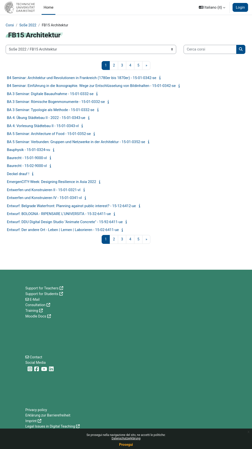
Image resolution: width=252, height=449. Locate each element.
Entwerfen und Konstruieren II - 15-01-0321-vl (43, 190)
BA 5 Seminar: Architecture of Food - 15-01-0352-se (49, 134)
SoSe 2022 (28, 25)
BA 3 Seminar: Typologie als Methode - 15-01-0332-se (50, 110)
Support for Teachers (42, 288)
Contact (36, 357)
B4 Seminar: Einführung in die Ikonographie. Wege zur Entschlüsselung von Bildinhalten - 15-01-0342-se (91, 86)
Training (31, 310)
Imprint (31, 421)
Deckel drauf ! (18, 174)
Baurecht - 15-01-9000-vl (27, 158)
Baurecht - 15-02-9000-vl (27, 166)
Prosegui (126, 445)
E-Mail (35, 299)
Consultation (35, 305)
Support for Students (42, 294)
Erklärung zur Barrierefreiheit (48, 415)
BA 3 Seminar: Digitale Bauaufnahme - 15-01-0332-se (50, 94)
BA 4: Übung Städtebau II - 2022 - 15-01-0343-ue (46, 118)
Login (240, 7)
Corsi (10, 25)
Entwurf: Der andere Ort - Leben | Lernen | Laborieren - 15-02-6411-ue (63, 230)
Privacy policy (36, 410)
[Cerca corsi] (210, 49)
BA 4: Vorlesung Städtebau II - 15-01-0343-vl (43, 126)
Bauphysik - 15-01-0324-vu (28, 150)
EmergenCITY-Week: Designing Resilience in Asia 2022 (51, 182)
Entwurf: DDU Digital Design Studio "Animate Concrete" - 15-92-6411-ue (65, 222)
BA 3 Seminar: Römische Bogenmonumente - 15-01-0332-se (56, 102)
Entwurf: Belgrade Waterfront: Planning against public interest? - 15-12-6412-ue (71, 206)
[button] (212, 7)
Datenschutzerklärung (126, 438)
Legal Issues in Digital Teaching (51, 426)
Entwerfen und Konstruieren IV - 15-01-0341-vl (44, 198)
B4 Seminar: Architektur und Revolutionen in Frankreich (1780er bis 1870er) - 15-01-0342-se (81, 78)
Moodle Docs (36, 316)
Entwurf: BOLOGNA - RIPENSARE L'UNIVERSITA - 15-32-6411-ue (59, 214)
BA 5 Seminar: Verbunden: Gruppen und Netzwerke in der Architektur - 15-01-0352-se (76, 142)
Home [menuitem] (48, 7)
